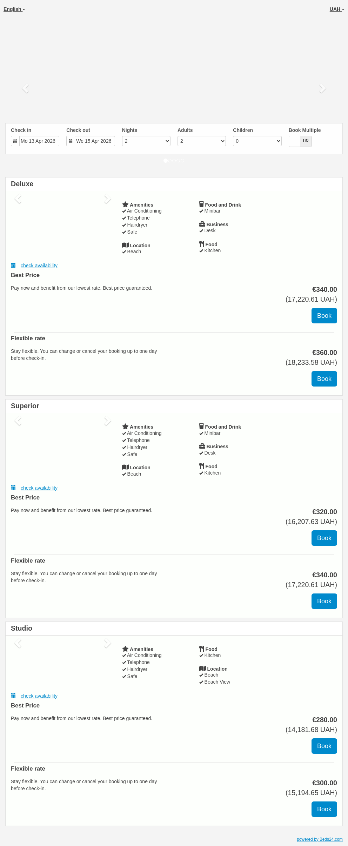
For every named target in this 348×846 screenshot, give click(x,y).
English (14, 9)
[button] (26, 87)
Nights (130, 130)
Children (243, 130)
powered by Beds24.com (320, 839)
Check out (78, 130)
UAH (337, 9)
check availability (34, 265)
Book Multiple (305, 130)
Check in (21, 130)
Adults (185, 130)
